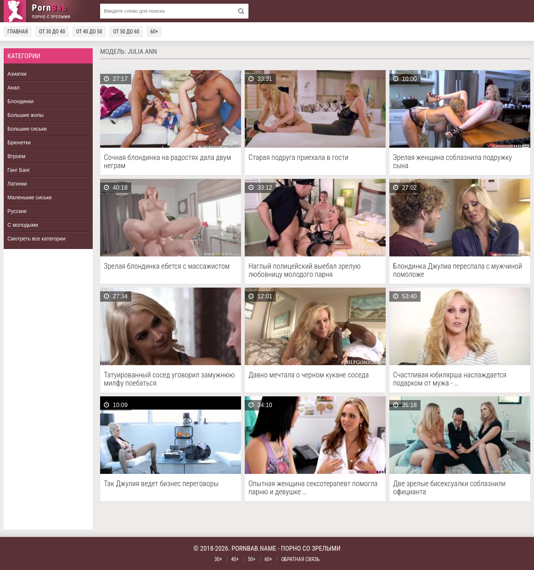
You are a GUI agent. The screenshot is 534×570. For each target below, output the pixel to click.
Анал (13, 88)
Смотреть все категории (36, 239)
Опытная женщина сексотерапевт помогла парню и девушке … (313, 487)
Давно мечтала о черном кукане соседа (308, 375)
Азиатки (16, 74)
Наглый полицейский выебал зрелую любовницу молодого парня (304, 270)
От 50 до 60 (126, 32)
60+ (154, 32)
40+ (235, 559)
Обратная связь (300, 559)
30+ (218, 559)
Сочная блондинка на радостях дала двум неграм (167, 161)
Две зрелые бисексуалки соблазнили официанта (449, 487)
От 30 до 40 (52, 32)
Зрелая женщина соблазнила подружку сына (452, 161)
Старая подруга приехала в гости (298, 157)
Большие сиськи (27, 129)
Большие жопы (25, 115)
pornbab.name (253, 548)
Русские (17, 211)
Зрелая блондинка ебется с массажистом (167, 266)
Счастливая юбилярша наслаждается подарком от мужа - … (450, 379)
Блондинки (20, 101)
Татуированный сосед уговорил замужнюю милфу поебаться (169, 379)
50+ (252, 559)
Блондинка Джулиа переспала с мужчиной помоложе (457, 270)
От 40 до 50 (89, 32)
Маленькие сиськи (29, 197)
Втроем (16, 156)
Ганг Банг (18, 170)
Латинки (17, 184)
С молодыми (22, 225)
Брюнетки (19, 142)
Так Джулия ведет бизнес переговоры (161, 483)
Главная (17, 32)
